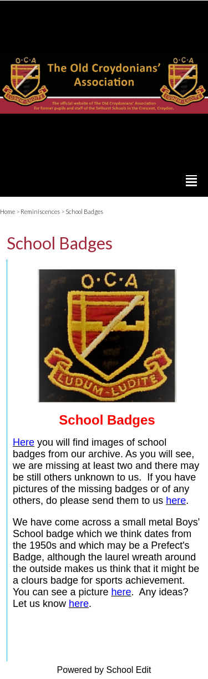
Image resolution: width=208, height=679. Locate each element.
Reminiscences (40, 211)
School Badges (84, 211)
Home (7, 211)
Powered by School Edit (104, 670)
